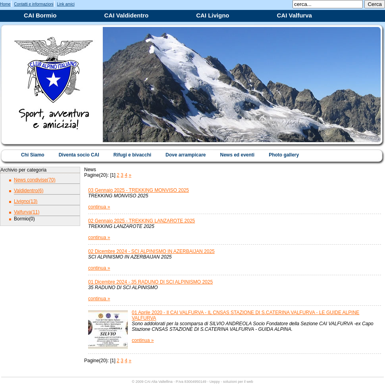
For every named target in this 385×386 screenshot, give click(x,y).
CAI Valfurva (294, 15)
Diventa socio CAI (79, 155)
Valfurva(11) (26, 212)
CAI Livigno (212, 15)
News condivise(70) (35, 180)
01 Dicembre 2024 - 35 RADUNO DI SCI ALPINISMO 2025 (150, 282)
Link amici (65, 4)
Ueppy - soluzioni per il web (231, 382)
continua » (99, 207)
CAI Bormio (40, 15)
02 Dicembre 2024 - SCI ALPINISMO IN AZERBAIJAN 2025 (151, 251)
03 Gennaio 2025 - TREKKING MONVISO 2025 (138, 190)
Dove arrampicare (186, 155)
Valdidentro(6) (28, 190)
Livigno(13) (25, 201)
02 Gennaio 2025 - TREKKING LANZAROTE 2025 (141, 221)
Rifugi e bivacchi (132, 155)
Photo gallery (284, 155)
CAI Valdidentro (126, 15)
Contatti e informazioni (34, 4)
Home (5, 4)
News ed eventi (237, 155)
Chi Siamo (32, 155)
